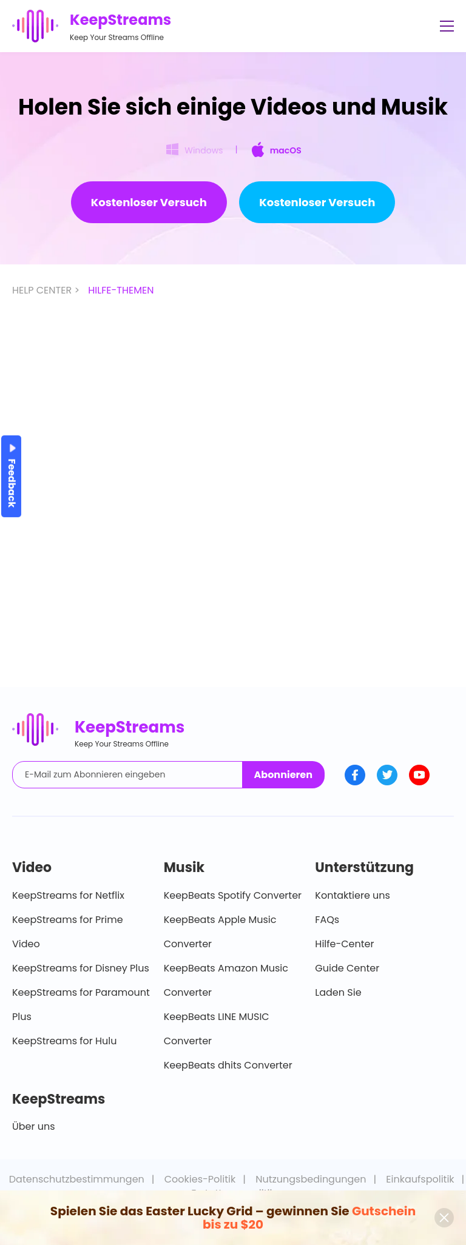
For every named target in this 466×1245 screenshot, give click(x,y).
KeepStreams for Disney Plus (80, 968)
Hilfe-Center (344, 944)
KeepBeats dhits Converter (228, 1065)
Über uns (33, 1126)
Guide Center (347, 968)
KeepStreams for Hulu (64, 1041)
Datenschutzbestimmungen (76, 1179)
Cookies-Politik (199, 1179)
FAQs (327, 920)
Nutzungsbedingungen (310, 1179)
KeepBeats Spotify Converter (233, 895)
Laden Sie (338, 992)
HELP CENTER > (47, 290)
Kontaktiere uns (352, 895)
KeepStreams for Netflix (68, 895)
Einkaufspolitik (420, 1179)
